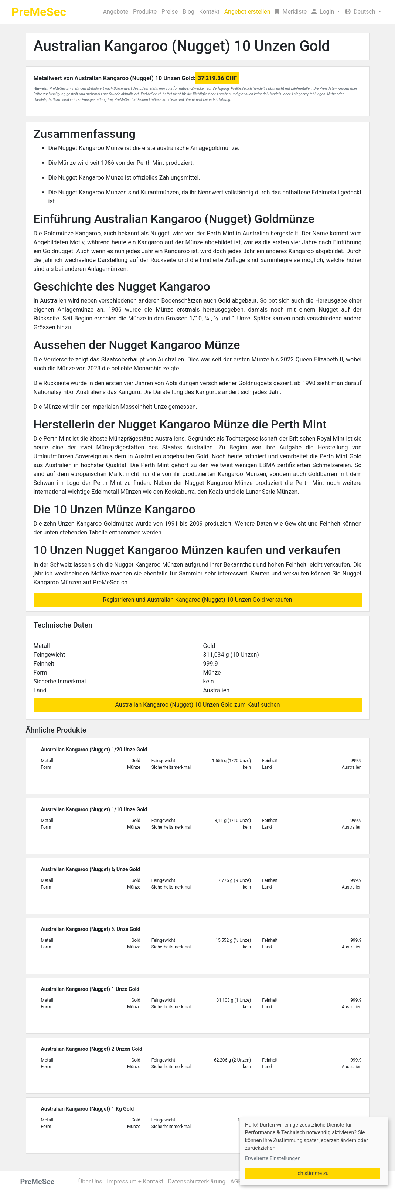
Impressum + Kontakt (135, 1181)
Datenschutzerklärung (197, 1181)
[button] (325, 12)
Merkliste (291, 11)
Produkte (145, 11)
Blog (188, 11)
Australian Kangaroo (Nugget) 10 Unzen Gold (182, 46)
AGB (236, 1181)
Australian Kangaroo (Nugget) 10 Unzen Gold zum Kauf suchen (197, 704)
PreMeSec (38, 12)
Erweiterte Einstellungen (272, 1158)
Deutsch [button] (361, 11)
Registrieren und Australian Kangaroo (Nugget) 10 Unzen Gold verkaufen (197, 599)
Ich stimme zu (312, 1173)
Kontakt (209, 11)
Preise (169, 11)
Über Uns (90, 1181)
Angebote (116, 11)
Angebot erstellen (247, 11)
